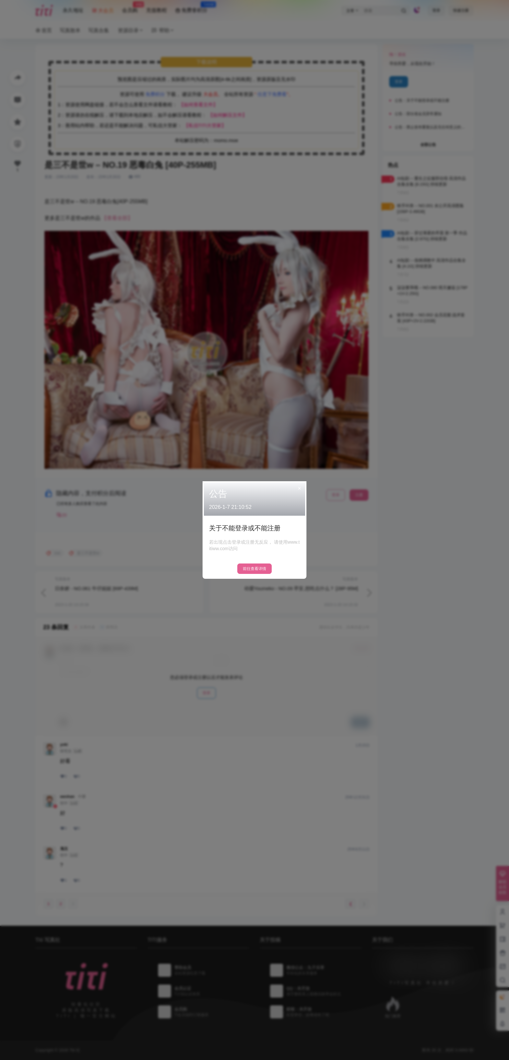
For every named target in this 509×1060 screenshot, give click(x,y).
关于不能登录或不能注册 (244, 528)
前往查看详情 (254, 568)
